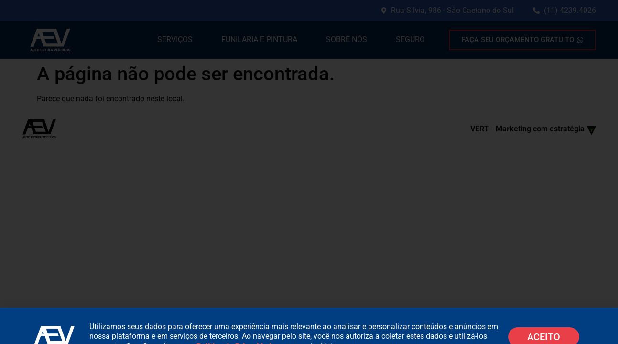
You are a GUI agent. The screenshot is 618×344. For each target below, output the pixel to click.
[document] (309, 172)
